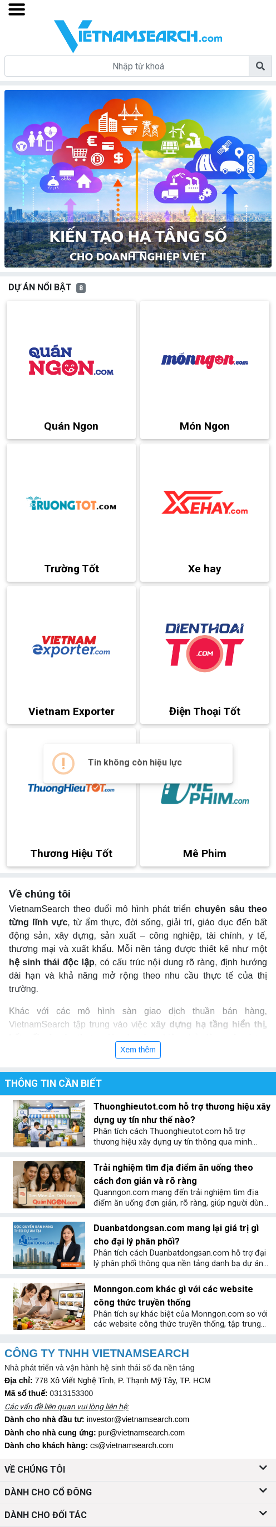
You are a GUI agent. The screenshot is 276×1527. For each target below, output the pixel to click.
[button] (24, 179)
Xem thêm (138, 1049)
